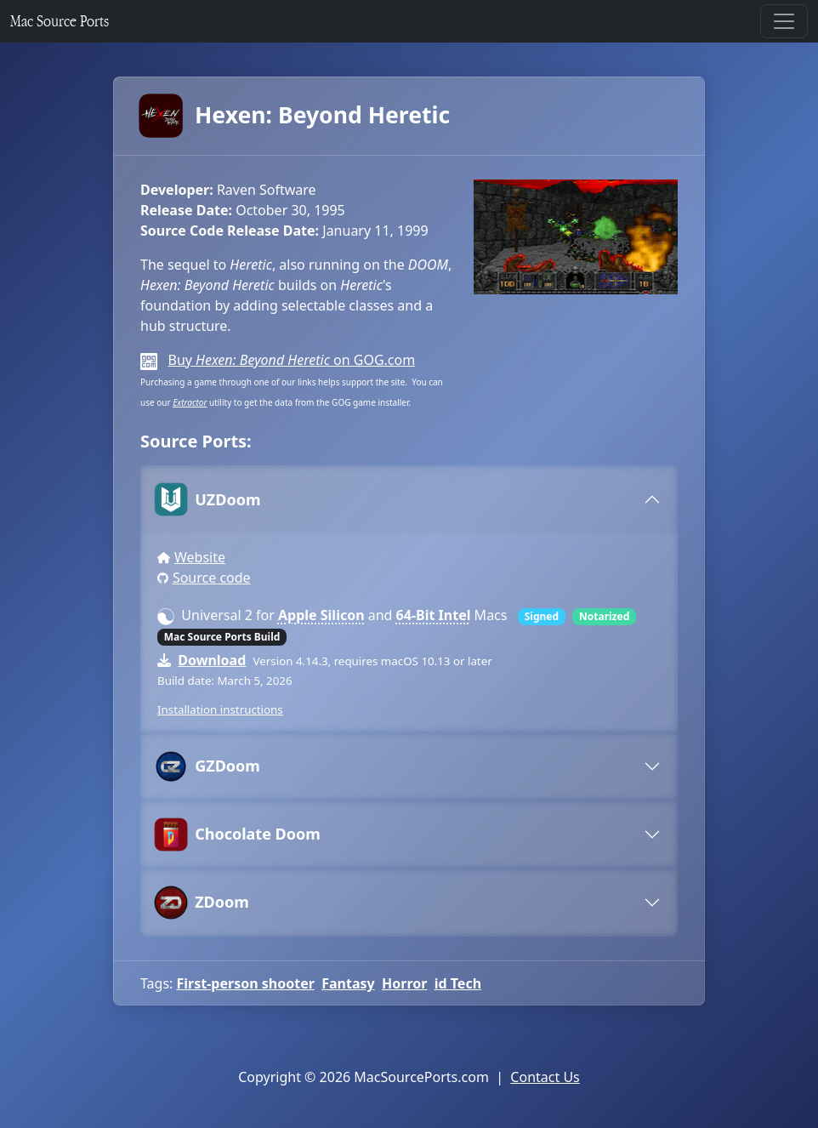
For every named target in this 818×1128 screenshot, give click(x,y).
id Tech (458, 983)
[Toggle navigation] (784, 21)
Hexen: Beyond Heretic (295, 115)
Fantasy (347, 983)
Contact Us (544, 1077)
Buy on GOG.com (291, 359)
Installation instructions (220, 709)
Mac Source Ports (59, 21)
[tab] (409, 499)
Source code (212, 577)
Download (212, 660)
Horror (404, 983)
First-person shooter (246, 983)
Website (199, 557)
